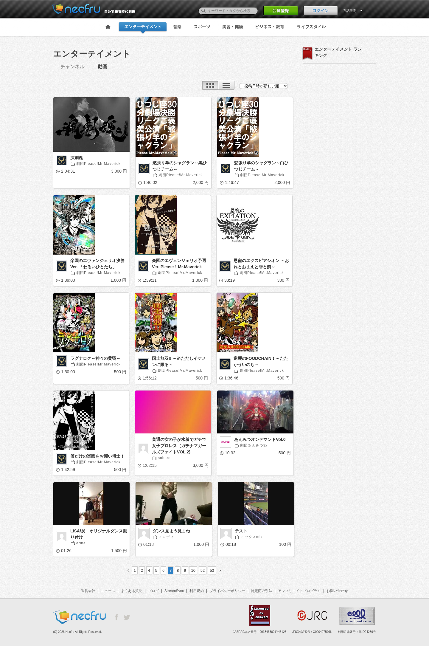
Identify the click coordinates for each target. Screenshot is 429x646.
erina (81, 543)
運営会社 (88, 591)
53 (212, 570)
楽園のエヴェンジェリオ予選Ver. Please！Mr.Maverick (179, 263)
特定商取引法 (261, 591)
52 (202, 570)
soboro (164, 458)
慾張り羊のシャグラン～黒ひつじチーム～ (180, 165)
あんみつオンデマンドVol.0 (259, 439)
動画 (102, 66)
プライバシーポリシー (227, 591)
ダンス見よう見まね (171, 531)
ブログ (153, 591)
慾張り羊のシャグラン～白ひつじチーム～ (261, 165)
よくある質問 (131, 591)
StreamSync (174, 591)
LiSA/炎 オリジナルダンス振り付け (98, 534)
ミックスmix (252, 537)
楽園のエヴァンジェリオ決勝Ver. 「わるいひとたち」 (97, 263)
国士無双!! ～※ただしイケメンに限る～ (179, 361)
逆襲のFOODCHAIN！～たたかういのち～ (261, 361)
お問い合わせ (337, 591)
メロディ (166, 537)
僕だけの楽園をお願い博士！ (97, 456)
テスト (241, 531)
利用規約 (196, 591)
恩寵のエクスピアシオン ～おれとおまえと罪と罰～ (261, 263)
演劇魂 (76, 157)
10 (193, 570)
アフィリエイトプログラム (299, 591)
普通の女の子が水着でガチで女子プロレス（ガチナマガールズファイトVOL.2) (179, 445)
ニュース (108, 591)
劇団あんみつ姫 (253, 445)
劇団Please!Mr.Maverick (98, 164)
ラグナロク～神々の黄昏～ (95, 358)
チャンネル (72, 66)
